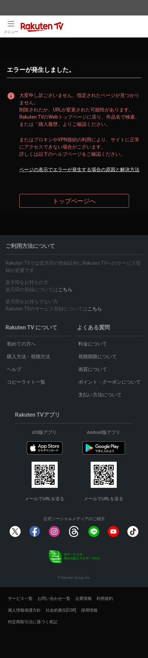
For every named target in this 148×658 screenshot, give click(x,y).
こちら (65, 289)
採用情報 (89, 610)
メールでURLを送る (44, 498)
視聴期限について (97, 356)
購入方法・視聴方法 (28, 356)
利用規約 (104, 598)
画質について (92, 369)
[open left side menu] (11, 26)
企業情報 (83, 598)
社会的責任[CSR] (61, 610)
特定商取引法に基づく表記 (32, 621)
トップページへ (74, 201)
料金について (92, 344)
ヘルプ (14, 369)
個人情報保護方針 (24, 610)
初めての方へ (21, 344)
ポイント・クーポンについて (109, 382)
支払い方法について (100, 394)
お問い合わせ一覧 (53, 598)
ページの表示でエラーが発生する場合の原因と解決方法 (79, 169)
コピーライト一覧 (26, 382)
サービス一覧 (20, 598)
